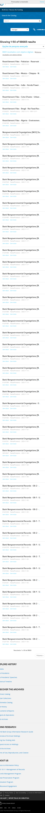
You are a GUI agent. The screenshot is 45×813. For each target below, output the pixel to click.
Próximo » (40, 656)
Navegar (20, 30)
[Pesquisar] (39, 21)
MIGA (14, 808)
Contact (7, 795)
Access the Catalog (16, 10)
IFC (9, 808)
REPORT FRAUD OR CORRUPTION (19, 798)
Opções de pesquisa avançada (15, 46)
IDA (5, 808)
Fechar (42, 2)
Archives (5, 10)
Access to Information (35, 793)
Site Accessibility (21, 793)
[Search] (22, 21)
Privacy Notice (9, 793)
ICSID (19, 808)
